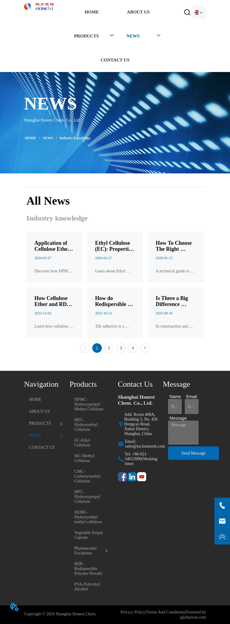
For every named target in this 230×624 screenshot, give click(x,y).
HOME (30, 138)
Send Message (193, 453)
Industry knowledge (74, 138)
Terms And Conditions (166, 612)
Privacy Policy (133, 612)
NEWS (48, 138)
